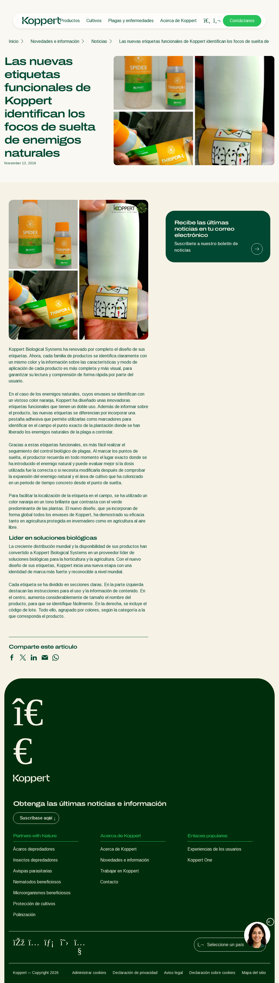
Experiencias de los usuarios (214, 849)
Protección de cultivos (34, 903)
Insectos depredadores (35, 860)
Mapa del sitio (254, 972)
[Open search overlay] (207, 20)
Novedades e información (55, 41)
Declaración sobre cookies (212, 972)
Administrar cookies (89, 972)
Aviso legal (173, 972)
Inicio (14, 41)
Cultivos (94, 20)
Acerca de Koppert (178, 20)
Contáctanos (242, 20)
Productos (70, 20)
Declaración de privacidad (135, 972)
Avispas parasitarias (32, 871)
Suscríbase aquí (38, 818)
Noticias (99, 41)
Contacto (109, 882)
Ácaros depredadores (34, 849)
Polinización (24, 914)
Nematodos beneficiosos (37, 882)
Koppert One (199, 860)
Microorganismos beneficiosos (42, 892)
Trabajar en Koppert (119, 871)
